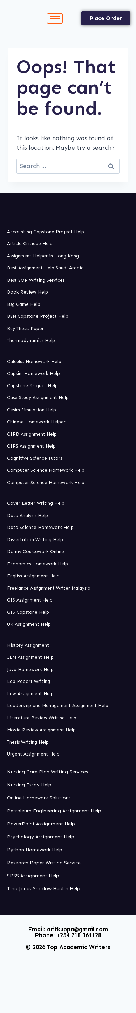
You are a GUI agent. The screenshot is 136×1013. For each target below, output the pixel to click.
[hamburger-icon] (55, 18)
